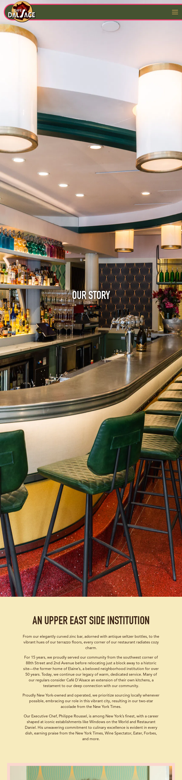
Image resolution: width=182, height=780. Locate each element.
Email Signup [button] (91, 774)
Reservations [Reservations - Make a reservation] (91, 762)
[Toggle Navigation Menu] (175, 12)
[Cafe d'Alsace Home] (21, 11)
